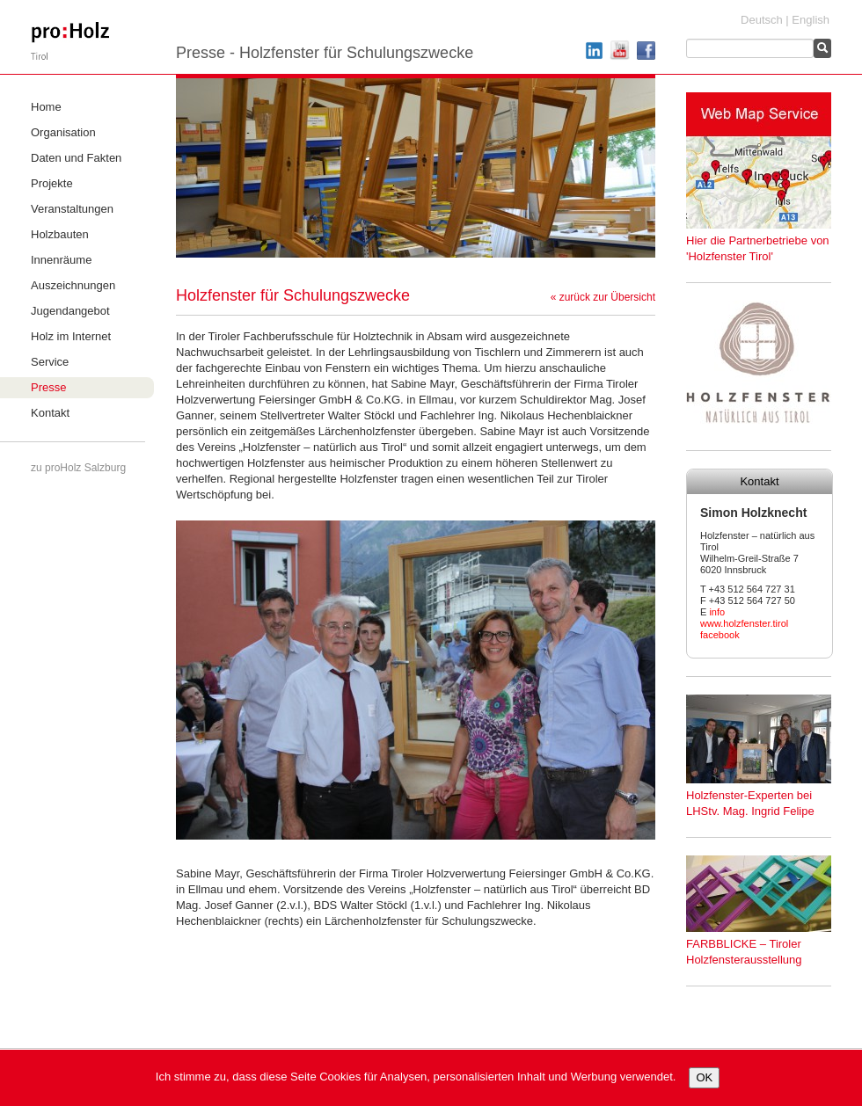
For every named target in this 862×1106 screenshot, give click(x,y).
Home (46, 106)
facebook (720, 634)
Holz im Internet (71, 336)
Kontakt (50, 412)
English (810, 19)
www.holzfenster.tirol (744, 623)
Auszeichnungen (73, 285)
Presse (48, 387)
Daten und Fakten (76, 157)
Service (50, 361)
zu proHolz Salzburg (78, 468)
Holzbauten (60, 234)
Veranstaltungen (72, 208)
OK (704, 1077)
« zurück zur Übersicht (603, 297)
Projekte (52, 183)
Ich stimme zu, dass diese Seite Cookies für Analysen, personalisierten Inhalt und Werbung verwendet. (416, 1076)
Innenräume (61, 259)
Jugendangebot (70, 310)
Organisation (63, 132)
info (717, 612)
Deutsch (762, 19)
